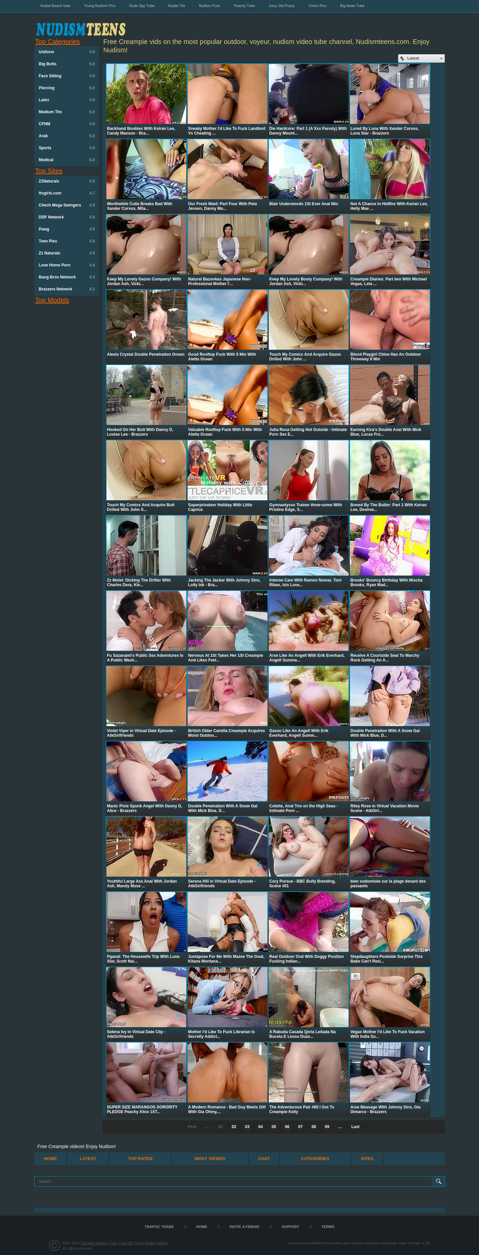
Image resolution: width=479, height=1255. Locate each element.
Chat (264, 1158)
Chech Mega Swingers (67, 205)
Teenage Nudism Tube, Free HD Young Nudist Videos (124, 1243)
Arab (67, 136)
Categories (315, 1158)
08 (313, 1126)
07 (300, 1126)
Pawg (67, 229)
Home (50, 1158)
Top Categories (57, 41)
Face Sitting (67, 76)
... (340, 1126)
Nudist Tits (176, 6)
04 (260, 1126)
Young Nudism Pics (100, 6)
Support (290, 1227)
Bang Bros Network (67, 277)
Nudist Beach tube (56, 6)
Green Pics (317, 6)
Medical (67, 160)
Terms (328, 1227)
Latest (88, 1158)
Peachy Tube (244, 6)
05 (273, 1126)
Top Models (52, 300)
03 (247, 1126)
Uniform (67, 52)
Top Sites (49, 171)
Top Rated (140, 1158)
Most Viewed (210, 1158)
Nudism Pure (209, 6)
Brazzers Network (67, 289)
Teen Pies (67, 241)
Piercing (67, 88)
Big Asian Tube (352, 6)
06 (287, 1126)
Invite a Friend (244, 1227)
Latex (67, 100)
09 (327, 1126)
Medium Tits (67, 112)
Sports (67, 148)
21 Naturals (67, 253)
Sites (367, 1158)
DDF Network (67, 217)
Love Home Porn (67, 265)
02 (234, 1126)
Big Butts (67, 64)
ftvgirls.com (67, 193)
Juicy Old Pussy (282, 6)
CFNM (67, 124)
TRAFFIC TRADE (159, 1227)
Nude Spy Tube (142, 6)
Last (355, 1126)
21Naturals (67, 181)
